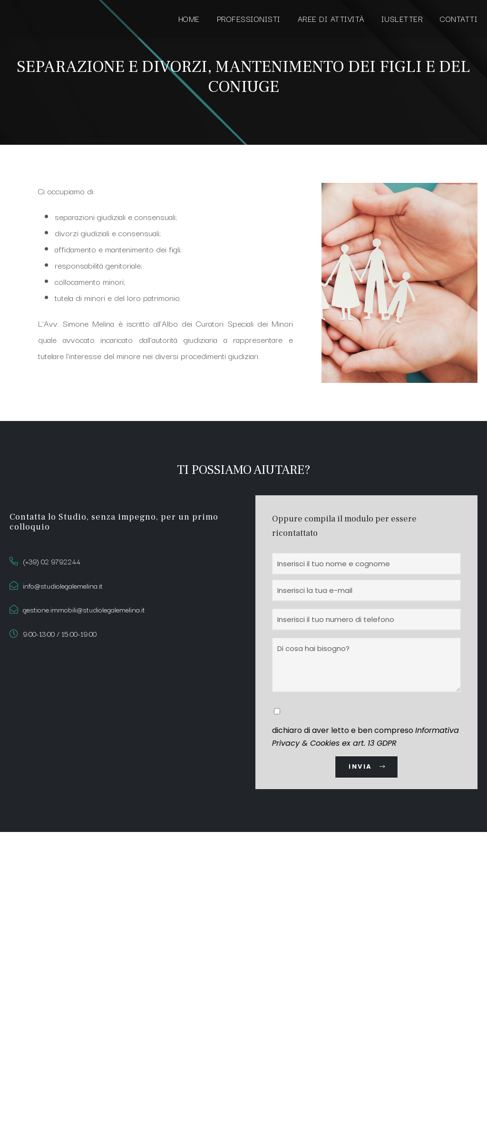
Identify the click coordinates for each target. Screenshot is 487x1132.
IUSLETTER (402, 18)
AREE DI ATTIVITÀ (331, 18)
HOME (189, 18)
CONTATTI (458, 18)
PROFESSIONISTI (249, 18)
